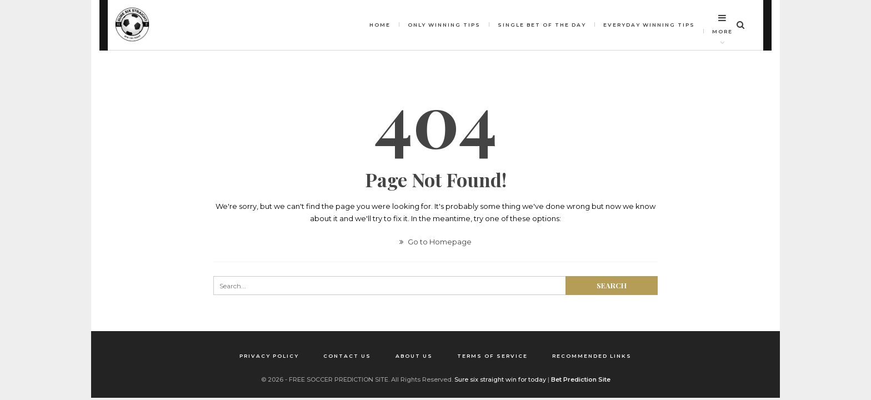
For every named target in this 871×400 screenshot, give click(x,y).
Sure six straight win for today (500, 379)
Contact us (347, 356)
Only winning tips (444, 25)
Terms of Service (492, 356)
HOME (380, 25)
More (722, 23)
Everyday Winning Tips (649, 25)
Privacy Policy (269, 356)
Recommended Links (592, 356)
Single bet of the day (542, 25)
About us (414, 356)
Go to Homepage (435, 241)
